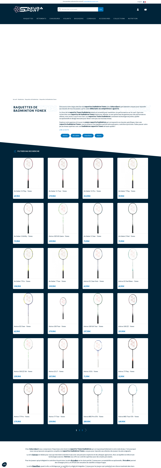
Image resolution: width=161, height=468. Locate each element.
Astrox (35, 380)
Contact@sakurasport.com (22, 454)
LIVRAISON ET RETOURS (92, 444)
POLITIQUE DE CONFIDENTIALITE (96, 456)
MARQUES (60, 459)
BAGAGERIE (60, 453)
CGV (84, 450)
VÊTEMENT (60, 447)
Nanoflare (36, 391)
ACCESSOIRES (61, 456)
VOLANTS (60, 444)
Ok (101, 9)
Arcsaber (74, 386)
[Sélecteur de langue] (145, 2)
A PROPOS (87, 441)
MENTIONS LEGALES (90, 453)
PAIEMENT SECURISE (91, 447)
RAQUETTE (60, 441)
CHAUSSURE (61, 450)
